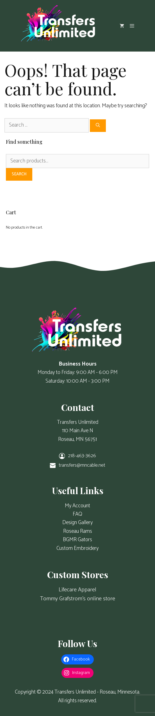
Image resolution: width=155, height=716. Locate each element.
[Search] (98, 125)
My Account (77, 505)
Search (19, 174)
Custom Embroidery (77, 548)
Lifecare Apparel (77, 589)
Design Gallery (77, 522)
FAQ (77, 514)
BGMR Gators (77, 539)
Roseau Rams (77, 531)
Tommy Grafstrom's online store (77, 598)
